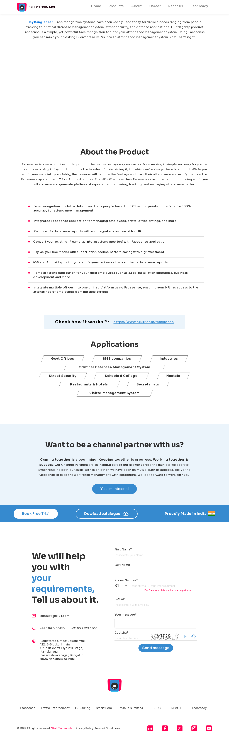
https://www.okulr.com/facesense (143, 322)
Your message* (125, 614)
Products (116, 6)
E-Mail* (119, 599)
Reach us (175, 6)
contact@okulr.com (54, 616)
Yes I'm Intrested (114, 489)
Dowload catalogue (106, 513)
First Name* (123, 549)
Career (155, 6)
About (136, 6)
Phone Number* (126, 580)
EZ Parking (82, 708)
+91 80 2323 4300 (84, 628)
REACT (176, 708)
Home (96, 6)
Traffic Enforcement (55, 708)
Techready (199, 6)
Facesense (27, 708)
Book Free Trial (36, 513)
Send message (155, 648)
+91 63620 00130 (54, 628)
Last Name (122, 565)
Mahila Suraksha (131, 708)
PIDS (157, 708)
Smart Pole (104, 708)
